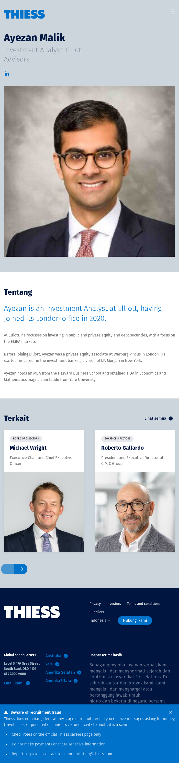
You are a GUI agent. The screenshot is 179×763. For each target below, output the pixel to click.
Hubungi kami (135, 620)
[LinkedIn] (7, 75)
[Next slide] (20, 569)
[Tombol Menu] (172, 11)
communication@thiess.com (87, 754)
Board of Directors (26, 438)
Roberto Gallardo (122, 448)
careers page (81, 735)
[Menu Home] (24, 9)
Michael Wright (28, 448)
